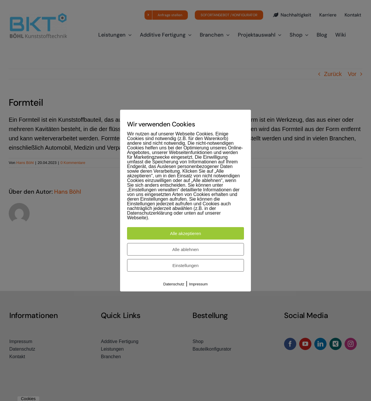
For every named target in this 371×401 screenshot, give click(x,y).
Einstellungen (185, 265)
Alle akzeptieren (185, 233)
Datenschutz (173, 284)
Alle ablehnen (185, 249)
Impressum (198, 284)
